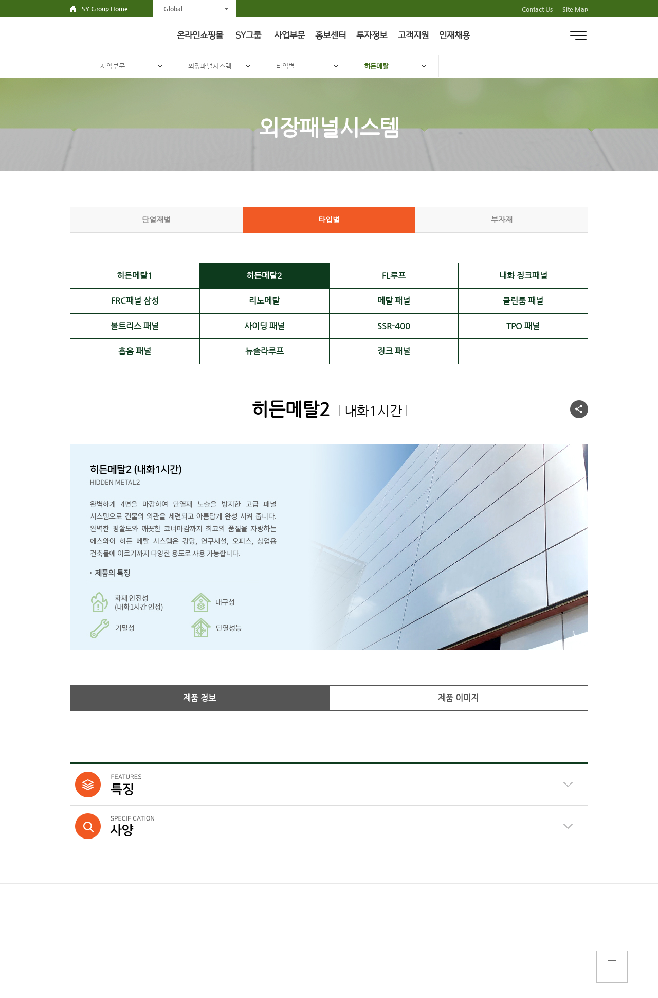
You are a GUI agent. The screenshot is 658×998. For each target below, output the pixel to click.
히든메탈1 (135, 275)
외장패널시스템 (209, 66)
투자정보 (371, 35)
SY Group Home (105, 8)
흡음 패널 (134, 351)
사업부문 (289, 35)
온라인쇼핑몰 (200, 35)
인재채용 (454, 35)
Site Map (575, 9)
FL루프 (394, 275)
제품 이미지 (458, 698)
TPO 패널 (523, 326)
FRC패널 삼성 (135, 301)
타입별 (285, 66)
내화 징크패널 (523, 275)
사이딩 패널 (264, 326)
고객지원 (413, 35)
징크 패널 (393, 351)
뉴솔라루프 (264, 351)
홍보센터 (330, 35)
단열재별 (156, 219)
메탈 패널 (393, 301)
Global (172, 8)
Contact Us (537, 9)
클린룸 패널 (523, 301)
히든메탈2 (264, 275)
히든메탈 (376, 66)
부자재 (502, 219)
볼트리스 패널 (135, 326)
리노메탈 (264, 301)
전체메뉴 (578, 35)
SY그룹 (248, 35)
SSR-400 (393, 326)
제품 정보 (199, 698)
